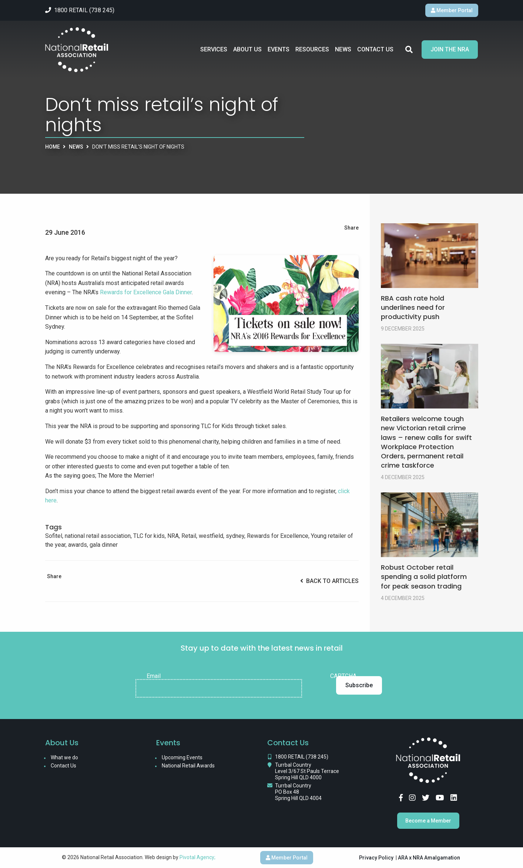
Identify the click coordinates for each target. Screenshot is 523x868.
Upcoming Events (182, 757)
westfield (211, 535)
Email (154, 676)
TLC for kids (149, 535)
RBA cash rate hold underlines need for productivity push (413, 307)
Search (409, 49)
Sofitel (53, 535)
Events (278, 49)
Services (213, 49)
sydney (235, 535)
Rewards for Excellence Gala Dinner (146, 292)
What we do (64, 757)
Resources (312, 49)
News (343, 49)
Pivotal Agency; (197, 857)
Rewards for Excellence (277, 535)
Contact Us (375, 49)
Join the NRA (449, 49)
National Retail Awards (188, 766)
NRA (173, 535)
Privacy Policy (376, 857)
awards (77, 544)
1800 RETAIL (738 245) (301, 757)
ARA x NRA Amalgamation (429, 857)
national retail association (98, 535)
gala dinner (104, 544)
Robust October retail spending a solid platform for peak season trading (424, 576)
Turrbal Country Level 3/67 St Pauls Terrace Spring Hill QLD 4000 (307, 771)
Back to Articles (329, 580)
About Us (247, 49)
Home (52, 147)
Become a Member (428, 821)
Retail (188, 535)
